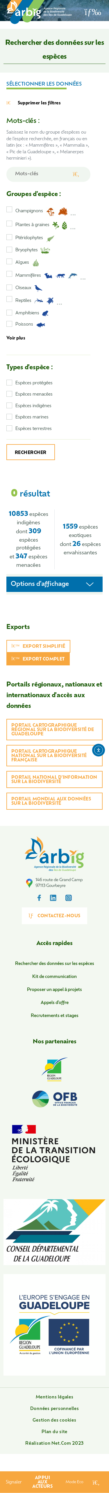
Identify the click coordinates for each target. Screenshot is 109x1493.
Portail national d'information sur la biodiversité (54, 780)
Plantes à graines (45, 225)
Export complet (38, 659)
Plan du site (54, 1432)
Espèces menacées (34, 394)
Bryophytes (32, 250)
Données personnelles (54, 1409)
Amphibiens (32, 313)
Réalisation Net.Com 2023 (54, 1444)
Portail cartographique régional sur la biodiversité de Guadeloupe (52, 730)
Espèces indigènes (33, 406)
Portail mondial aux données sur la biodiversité (51, 801)
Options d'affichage (40, 584)
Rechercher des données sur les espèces (54, 964)
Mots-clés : (23, 121)
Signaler (14, 1482)
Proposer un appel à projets (54, 990)
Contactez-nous (54, 915)
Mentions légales (55, 1397)
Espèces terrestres (33, 429)
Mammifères (50, 276)
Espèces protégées (34, 383)
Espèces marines (32, 417)
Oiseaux (29, 288)
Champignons (45, 211)
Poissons (30, 325)
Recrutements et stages (54, 1016)
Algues (27, 263)
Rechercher (31, 453)
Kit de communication (54, 977)
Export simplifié (38, 646)
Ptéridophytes (35, 238)
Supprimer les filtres (33, 103)
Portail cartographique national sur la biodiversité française (49, 756)
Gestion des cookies (54, 1420)
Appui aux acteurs (42, 1482)
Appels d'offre (55, 1003)
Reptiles (38, 301)
